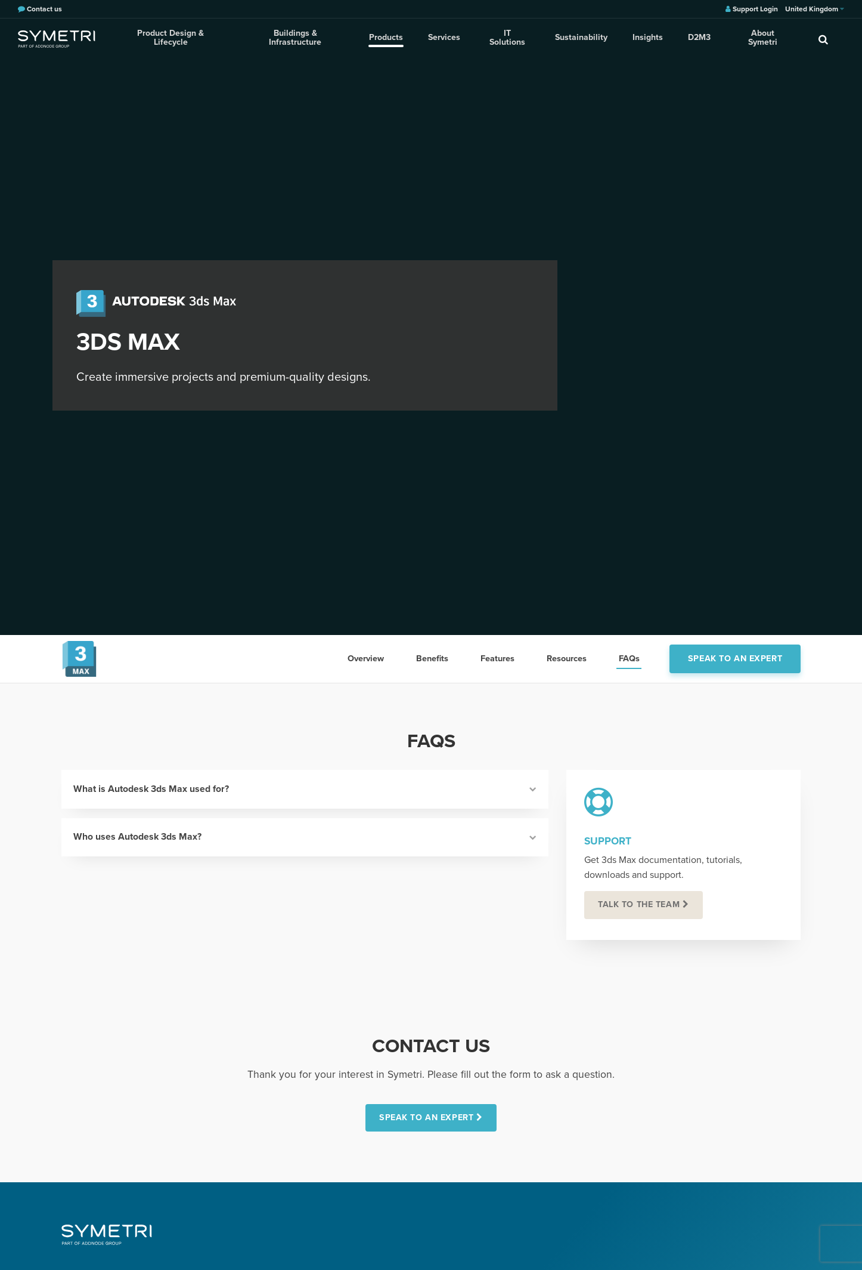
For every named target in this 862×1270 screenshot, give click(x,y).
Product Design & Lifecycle (170, 38)
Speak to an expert (735, 659)
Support (608, 841)
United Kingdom (814, 9)
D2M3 (693, 38)
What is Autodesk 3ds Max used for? (305, 789)
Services (442, 38)
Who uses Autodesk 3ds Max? (305, 838)
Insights (643, 38)
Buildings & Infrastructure (295, 38)
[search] (823, 39)
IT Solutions (505, 38)
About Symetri (755, 38)
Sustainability (577, 38)
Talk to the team (639, 904)
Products (385, 38)
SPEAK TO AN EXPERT (426, 1118)
